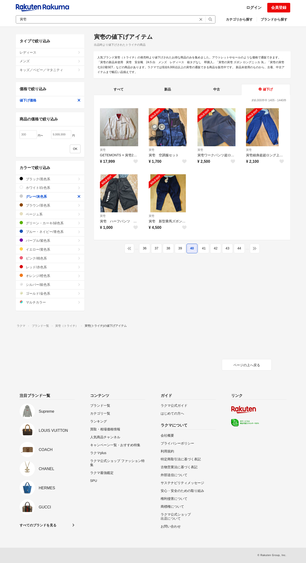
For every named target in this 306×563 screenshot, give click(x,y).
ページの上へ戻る (246, 365)
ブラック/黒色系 (50, 179)
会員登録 (278, 8)
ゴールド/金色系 (50, 293)
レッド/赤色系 (50, 267)
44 (239, 248)
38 (168, 248)
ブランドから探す (274, 19)
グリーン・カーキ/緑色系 (50, 223)
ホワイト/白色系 (50, 188)
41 (204, 248)
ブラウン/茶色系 (50, 205)
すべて (119, 89)
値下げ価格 (50, 100)
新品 (167, 89)
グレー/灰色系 (50, 196)
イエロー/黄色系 (50, 249)
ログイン (254, 8)
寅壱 (103, 150)
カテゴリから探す (239, 19)
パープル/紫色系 (50, 240)
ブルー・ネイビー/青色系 (50, 232)
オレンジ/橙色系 (50, 276)
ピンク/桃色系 (50, 258)
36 (145, 248)
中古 (216, 89)
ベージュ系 (50, 214)
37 (156, 248)
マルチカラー (50, 302)
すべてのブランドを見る (38, 525)
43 (228, 248)
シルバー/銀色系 (50, 284)
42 (216, 248)
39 (180, 248)
